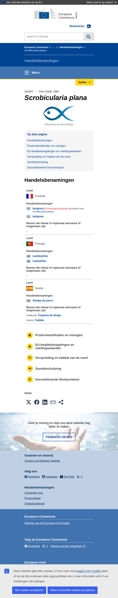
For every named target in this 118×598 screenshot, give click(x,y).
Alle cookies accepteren (29, 590)
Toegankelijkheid (35, 503)
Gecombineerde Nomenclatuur (45, 167)
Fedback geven (59, 437)
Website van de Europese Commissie (47, 523)
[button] (28, 402)
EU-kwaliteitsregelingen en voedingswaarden (54, 151)
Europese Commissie (37, 47)
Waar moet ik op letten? (101, 2)
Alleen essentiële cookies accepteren (72, 590)
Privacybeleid (33, 498)
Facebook (32, 546)
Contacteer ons (34, 492)
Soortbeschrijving (37, 162)
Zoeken (88, 36)
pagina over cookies (89, 571)
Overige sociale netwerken (66, 546)
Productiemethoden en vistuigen (46, 145)
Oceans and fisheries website (42, 460)
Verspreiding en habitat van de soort (49, 156)
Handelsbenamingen (71, 47)
